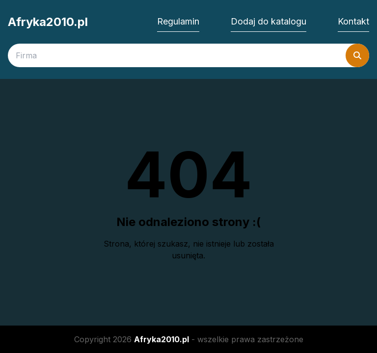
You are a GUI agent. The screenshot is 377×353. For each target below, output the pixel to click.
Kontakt (353, 21)
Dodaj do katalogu (268, 21)
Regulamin (178, 21)
